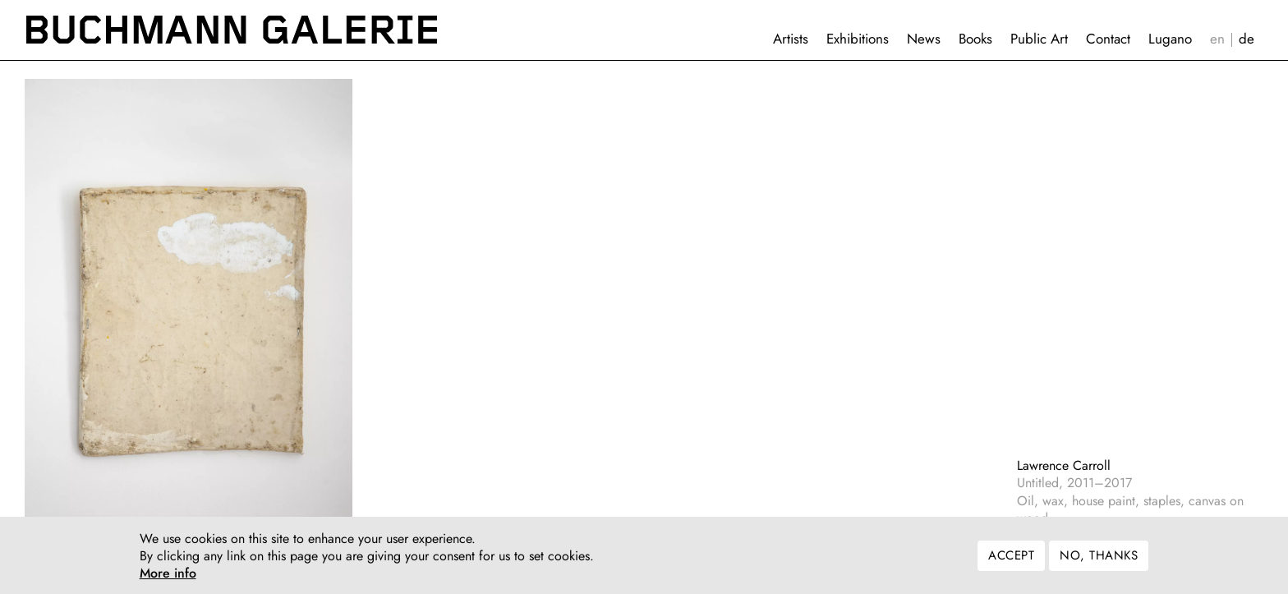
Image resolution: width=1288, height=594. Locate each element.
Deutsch (1246, 39)
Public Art (1039, 38)
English (1217, 39)
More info (168, 576)
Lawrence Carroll (1064, 465)
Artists (790, 38)
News (924, 38)
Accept (1011, 559)
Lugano (1170, 38)
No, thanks (1099, 559)
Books (975, 38)
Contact (1108, 38)
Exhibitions (857, 38)
